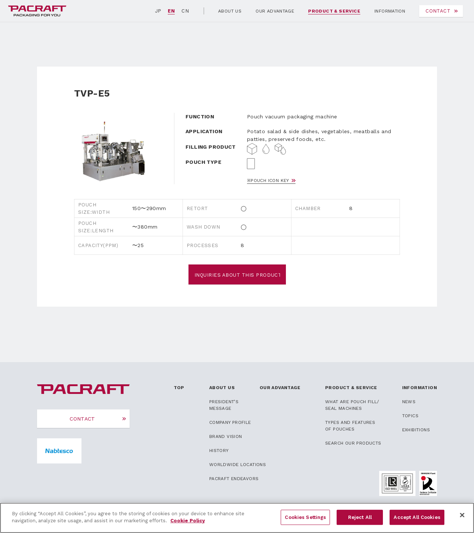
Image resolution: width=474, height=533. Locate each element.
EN (171, 11)
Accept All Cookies (417, 521)
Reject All (360, 521)
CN (185, 11)
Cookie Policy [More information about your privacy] (187, 525)
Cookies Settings (305, 521)
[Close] (462, 519)
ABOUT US (229, 11)
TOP (179, 387)
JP (158, 11)
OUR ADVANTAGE (275, 11)
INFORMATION (389, 11)
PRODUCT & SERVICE (334, 11)
